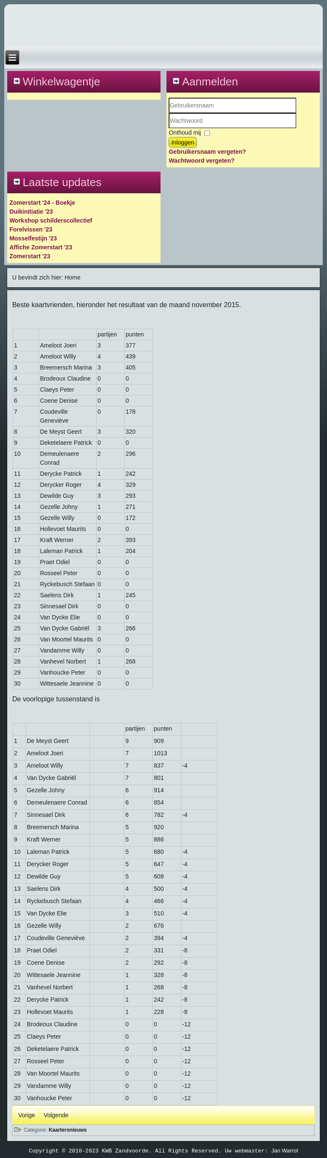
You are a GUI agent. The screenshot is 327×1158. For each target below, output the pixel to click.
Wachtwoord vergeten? (201, 160)
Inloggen (182, 142)
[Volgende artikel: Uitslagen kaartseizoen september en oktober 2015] (56, 1115)
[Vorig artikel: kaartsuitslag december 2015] (27, 1115)
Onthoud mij (185, 132)
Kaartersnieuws (67, 1130)
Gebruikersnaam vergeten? (207, 151)
